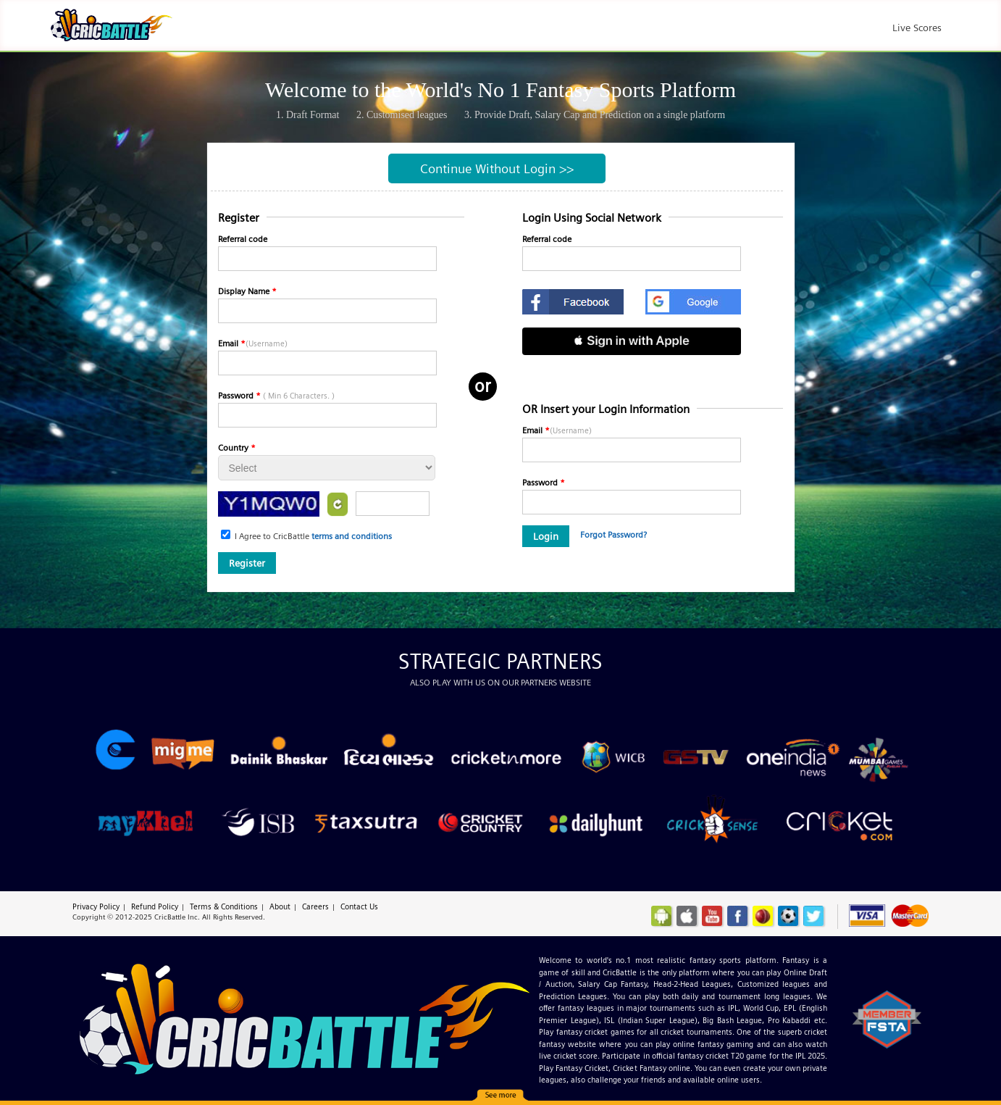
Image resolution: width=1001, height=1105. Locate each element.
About (279, 906)
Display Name (247, 290)
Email (253, 343)
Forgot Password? (613, 534)
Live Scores (917, 27)
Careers (315, 906)
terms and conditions (351, 535)
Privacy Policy (96, 906)
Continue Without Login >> (497, 168)
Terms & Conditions (224, 906)
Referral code (242, 238)
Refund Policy (154, 906)
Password (276, 395)
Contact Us (359, 906)
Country (237, 447)
